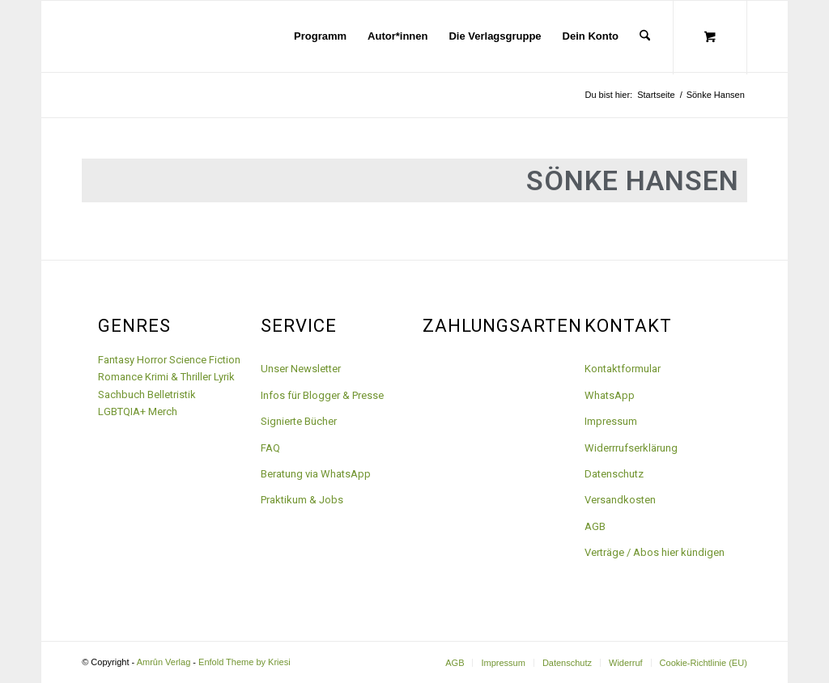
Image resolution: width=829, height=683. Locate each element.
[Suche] (645, 36)
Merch (162, 411)
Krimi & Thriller (178, 377)
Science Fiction (204, 360)
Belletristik (171, 394)
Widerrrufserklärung (631, 448)
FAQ (270, 448)
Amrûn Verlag (164, 662)
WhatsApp (610, 395)
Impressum (611, 421)
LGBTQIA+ (122, 411)
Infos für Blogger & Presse (322, 395)
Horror (152, 360)
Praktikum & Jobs (302, 500)
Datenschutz (614, 474)
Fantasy (116, 360)
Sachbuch (121, 394)
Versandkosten (620, 500)
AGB (595, 526)
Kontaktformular (623, 369)
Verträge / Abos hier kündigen (655, 552)
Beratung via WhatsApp (316, 474)
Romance (120, 377)
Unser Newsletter (301, 369)
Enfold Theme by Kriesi (244, 662)
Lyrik (224, 377)
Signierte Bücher (299, 421)
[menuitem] (320, 36)
